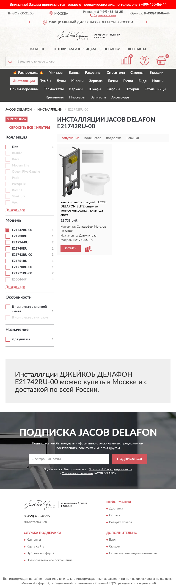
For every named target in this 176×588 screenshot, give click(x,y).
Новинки (112, 49)
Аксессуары (120, 97)
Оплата (114, 515)
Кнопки (77, 81)
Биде (142, 81)
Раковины (93, 72)
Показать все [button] (15, 210)
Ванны (74, 72)
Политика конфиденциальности (133, 553)
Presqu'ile (19, 184)
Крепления (55, 97)
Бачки (113, 81)
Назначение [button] (17, 330)
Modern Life (20, 165)
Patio (15, 178)
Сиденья (137, 72)
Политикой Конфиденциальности (110, 469)
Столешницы (155, 89)
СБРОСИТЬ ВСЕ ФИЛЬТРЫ (29, 127)
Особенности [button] (19, 297)
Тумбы (45, 81)
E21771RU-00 (22, 273)
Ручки (128, 81)
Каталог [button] (37, 49)
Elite (15, 147)
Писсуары (77, 97)
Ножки (158, 81)
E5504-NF (19, 279)
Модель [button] (13, 220)
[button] (103, 15)
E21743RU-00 (22, 254)
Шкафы (95, 89)
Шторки (132, 89)
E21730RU (19, 236)
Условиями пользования (77, 473)
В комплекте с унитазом (30, 317)
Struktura (18, 196)
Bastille (17, 153)
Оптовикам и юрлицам (74, 49)
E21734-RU (20, 242)
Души (61, 81)
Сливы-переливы (24, 89)
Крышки (156, 72)
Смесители (116, 72)
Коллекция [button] (16, 137)
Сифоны (113, 89)
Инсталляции (24, 81)
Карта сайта (35, 546)
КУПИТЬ (70, 248)
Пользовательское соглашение (49, 560)
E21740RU (19, 248)
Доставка (116, 508)
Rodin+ (17, 190)
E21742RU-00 (22, 230)
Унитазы (56, 72)
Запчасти (98, 97)
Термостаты (54, 89)
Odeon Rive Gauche (26, 171)
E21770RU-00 (22, 267)
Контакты (137, 49)
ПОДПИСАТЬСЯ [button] (129, 459)
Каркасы (76, 89)
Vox (14, 202)
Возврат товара (120, 522)
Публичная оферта (40, 553)
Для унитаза (21, 339)
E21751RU (19, 261)
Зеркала (96, 81)
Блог (112, 539)
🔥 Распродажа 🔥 (28, 72)
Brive (15, 159)
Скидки (114, 546)
